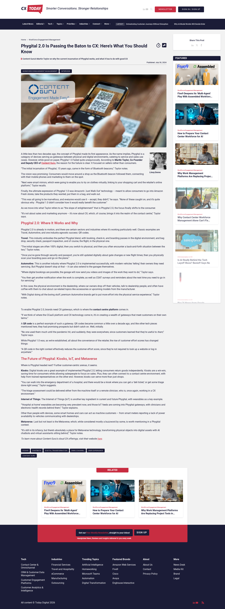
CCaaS (25, 450)
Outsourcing (57, 583)
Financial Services (60, 564)
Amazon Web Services (124, 564)
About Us (147, 564)
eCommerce (57, 573)
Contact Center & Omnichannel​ (29, 566)
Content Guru (48, 163)
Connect (97, 24)
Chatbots (36, 450)
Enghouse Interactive (123, 583)
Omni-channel (77, 450)
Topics (60, 24)
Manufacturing (59, 578)
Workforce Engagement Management (40, 71)
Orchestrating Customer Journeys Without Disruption (145, 24)
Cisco (115, 573)
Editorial (40, 24)
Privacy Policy (150, 573)
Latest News (27, 24)
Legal (176, 578)
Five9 (115, 569)
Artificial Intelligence (92, 564)
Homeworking (89, 569)
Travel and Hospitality (62, 569)
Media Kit (178, 569)
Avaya (115, 578)
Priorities (71, 24)
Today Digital (42, 602)
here (99, 438)
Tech (51, 24)
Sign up (142, 532)
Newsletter (165, 9)
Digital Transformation (56, 450)
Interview (65, 71)
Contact (147, 569)
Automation (88, 578)
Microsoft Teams (91, 573)
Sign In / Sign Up (191, 9)
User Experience (95, 450)
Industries (84, 24)
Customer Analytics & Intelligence (32, 589)
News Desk (179, 564)
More (107, 24)
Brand (177, 573)
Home (23, 40)
